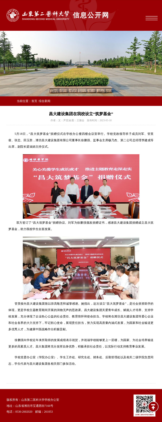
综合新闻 (44, 101)
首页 (34, 101)
